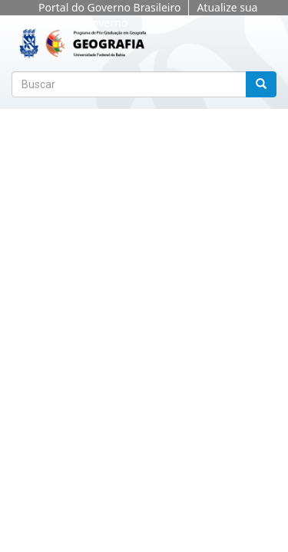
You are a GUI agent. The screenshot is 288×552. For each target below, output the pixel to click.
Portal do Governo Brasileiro (109, 7)
